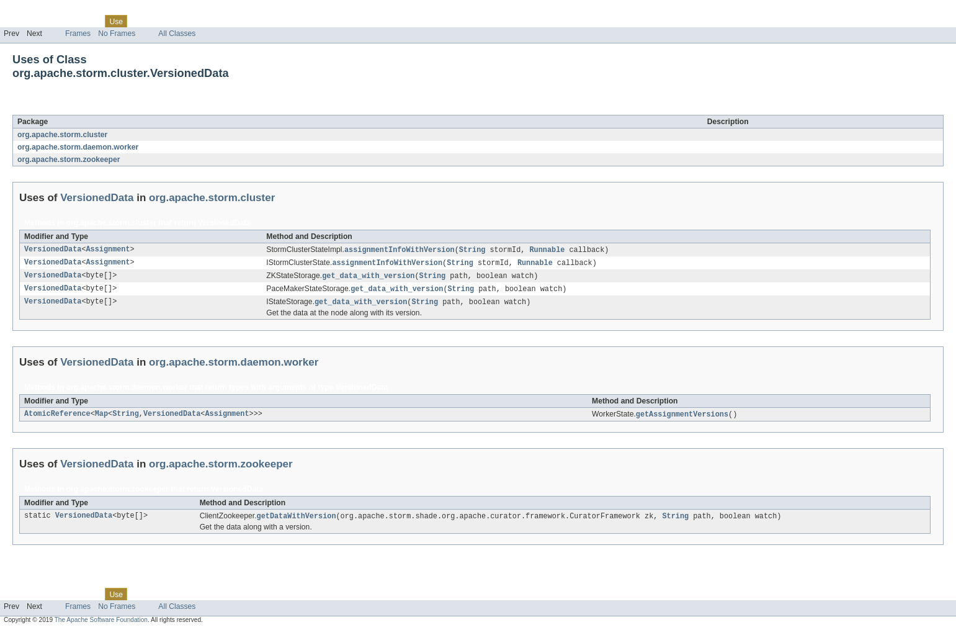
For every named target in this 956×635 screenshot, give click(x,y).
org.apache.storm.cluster (62, 134)
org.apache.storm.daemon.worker (77, 147)
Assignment (108, 250)
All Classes (176, 33)
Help (236, 21)
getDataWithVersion (296, 520)
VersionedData (111, 108)
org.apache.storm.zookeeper (68, 159)
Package (57, 21)
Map (101, 418)
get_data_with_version (368, 277)
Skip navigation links (34, 10)
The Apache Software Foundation (101, 624)
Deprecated (176, 21)
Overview (19, 21)
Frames (78, 33)
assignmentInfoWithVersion (399, 250)
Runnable (547, 250)
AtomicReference (57, 418)
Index (212, 21)
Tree (142, 21)
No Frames (116, 33)
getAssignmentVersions (682, 418)
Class (88, 21)
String (472, 250)
